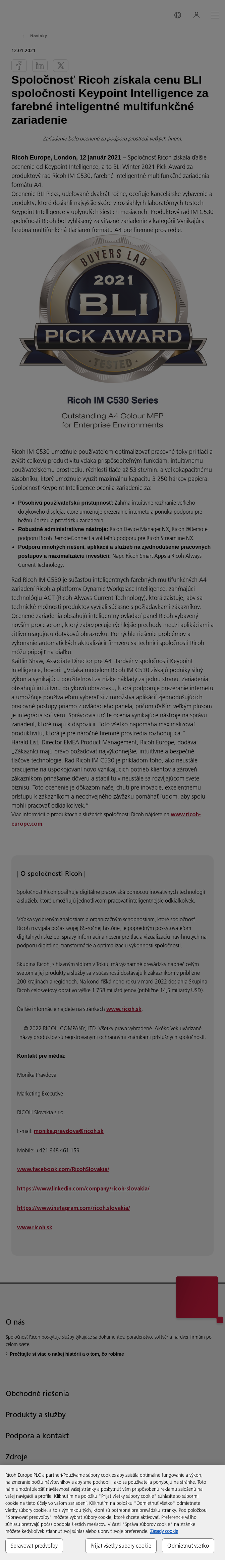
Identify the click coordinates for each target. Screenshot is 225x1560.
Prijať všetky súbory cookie (121, 1545)
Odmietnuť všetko (188, 1545)
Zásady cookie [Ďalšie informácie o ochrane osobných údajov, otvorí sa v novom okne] (164, 1531)
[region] (112, 1512)
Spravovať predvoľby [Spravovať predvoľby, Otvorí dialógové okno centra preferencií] (34, 1545)
